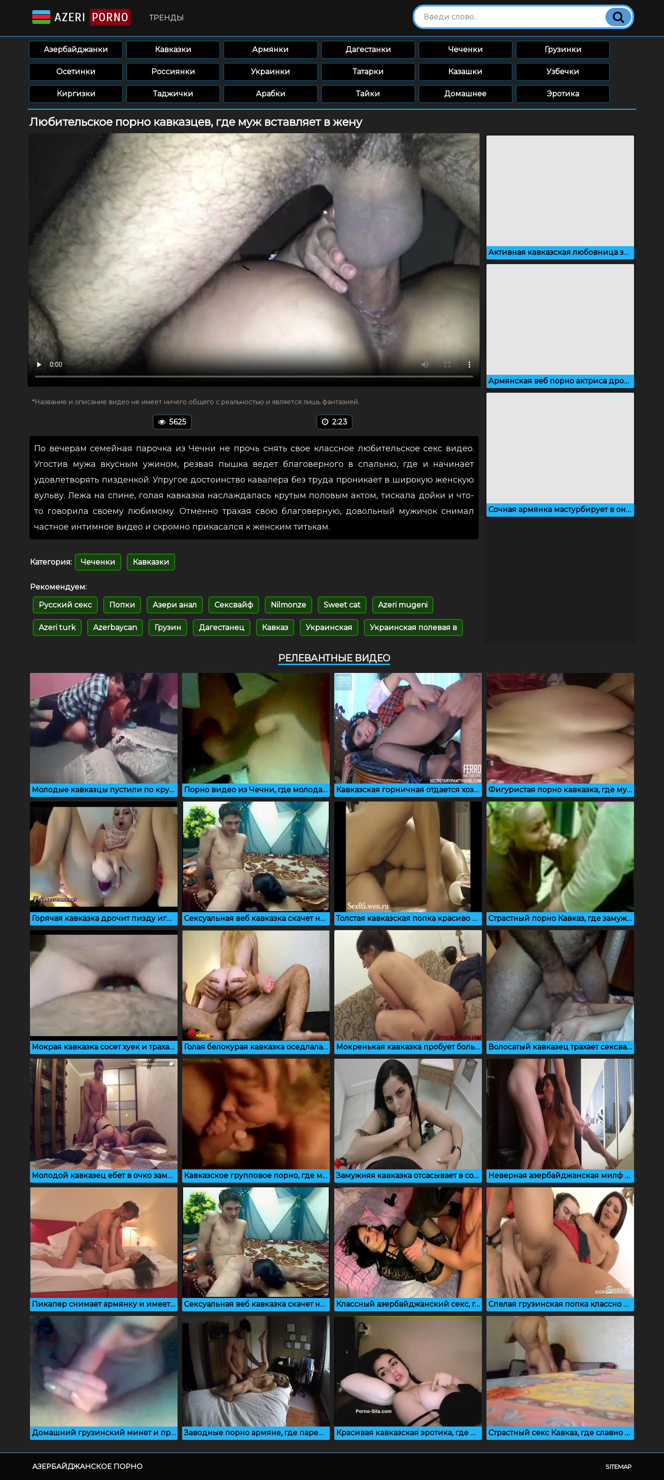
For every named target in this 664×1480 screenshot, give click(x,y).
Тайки (368, 93)
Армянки (270, 49)
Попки (122, 605)
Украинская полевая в (413, 627)
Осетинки (75, 71)
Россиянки (173, 71)
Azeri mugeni (402, 605)
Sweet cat (342, 605)
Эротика (563, 93)
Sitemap (618, 1466)
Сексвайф (233, 605)
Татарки (368, 71)
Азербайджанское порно (87, 1466)
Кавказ (275, 627)
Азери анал (175, 605)
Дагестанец (221, 627)
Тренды (166, 17)
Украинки (270, 71)
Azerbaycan (115, 627)
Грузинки (563, 49)
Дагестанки (368, 49)
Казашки (465, 71)
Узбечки (562, 71)
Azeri (80, 17)
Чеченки (465, 49)
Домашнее (465, 93)
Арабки (270, 93)
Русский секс (65, 605)
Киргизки (76, 93)
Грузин (167, 627)
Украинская (329, 627)
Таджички (173, 93)
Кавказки (173, 49)
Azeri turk (57, 627)
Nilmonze (288, 605)
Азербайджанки (76, 49)
